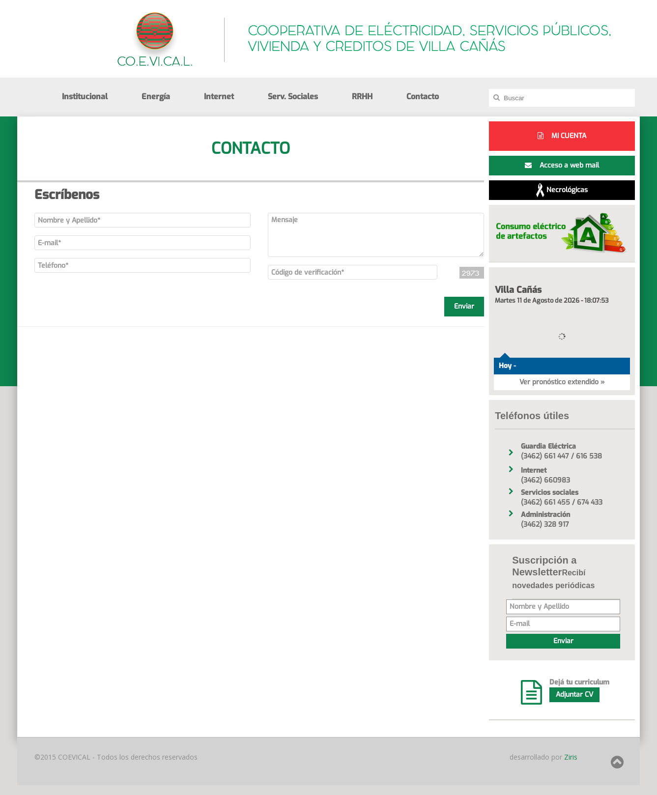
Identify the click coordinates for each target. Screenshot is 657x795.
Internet (219, 96)
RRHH (362, 96)
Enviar (464, 306)
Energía (156, 96)
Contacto (422, 96)
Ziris (569, 757)
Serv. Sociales (293, 96)
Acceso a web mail (562, 165)
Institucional (85, 96)
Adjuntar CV (574, 694)
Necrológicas (562, 190)
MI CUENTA (562, 136)
